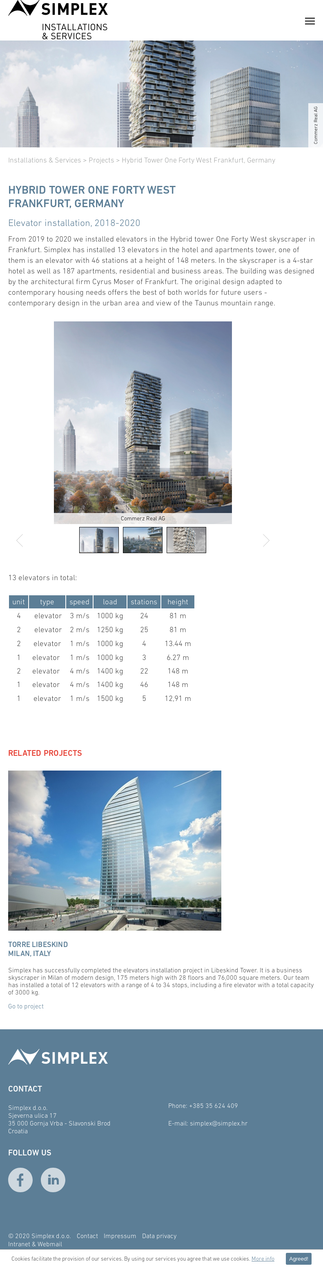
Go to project (26, 1006)
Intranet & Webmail (35, 1244)
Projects (101, 160)
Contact (87, 1235)
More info (263, 1258)
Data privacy (159, 1235)
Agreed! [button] (298, 1259)
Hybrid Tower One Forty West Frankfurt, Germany (198, 160)
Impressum (120, 1235)
